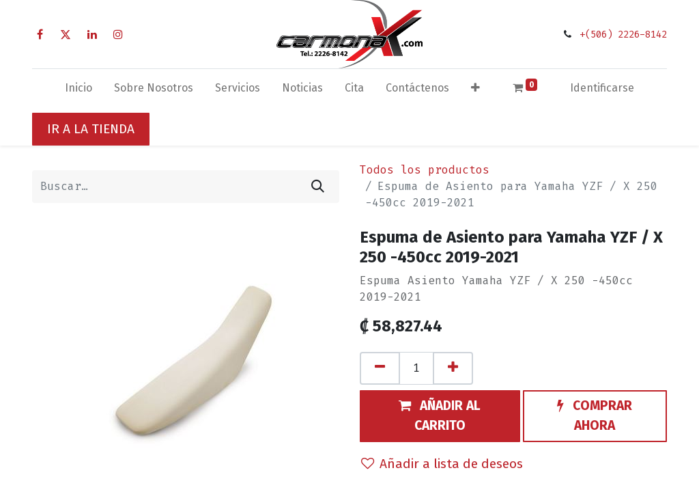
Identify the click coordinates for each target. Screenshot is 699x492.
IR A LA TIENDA (90, 129)
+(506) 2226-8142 (623, 34)
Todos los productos (424, 170)
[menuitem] (78, 91)
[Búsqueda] (317, 186)
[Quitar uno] (380, 368)
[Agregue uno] (453, 368)
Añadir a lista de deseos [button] (442, 464)
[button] (475, 91)
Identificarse (602, 87)
